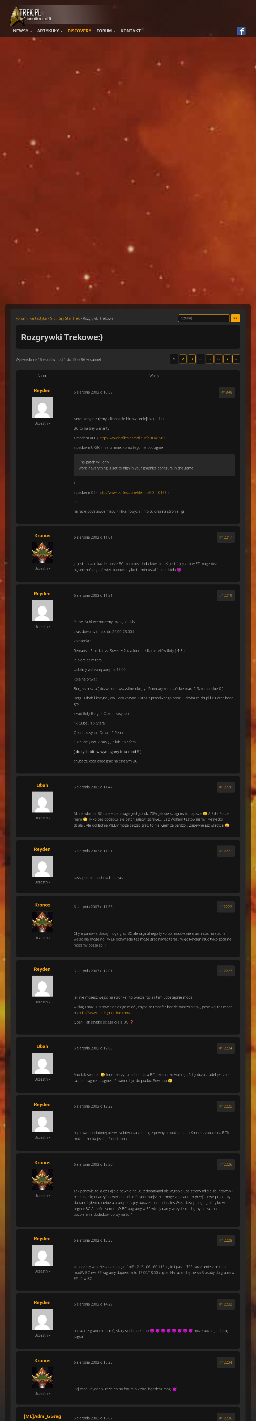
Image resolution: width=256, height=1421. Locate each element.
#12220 (225, 786)
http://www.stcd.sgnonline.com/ (104, 1012)
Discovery (79, 30)
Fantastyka (38, 318)
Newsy (20, 30)
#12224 (225, 1048)
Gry (52, 318)
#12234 (225, 1362)
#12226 (225, 1164)
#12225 (225, 1106)
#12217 (225, 537)
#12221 (225, 850)
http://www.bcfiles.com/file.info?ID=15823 (133, 437)
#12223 (225, 970)
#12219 (225, 595)
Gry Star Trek (69, 318)
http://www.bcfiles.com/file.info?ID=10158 (133, 492)
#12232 (225, 1304)
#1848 (226, 392)
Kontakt (131, 30)
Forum (104, 30)
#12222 (225, 906)
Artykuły (48, 30)
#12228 (225, 1240)
